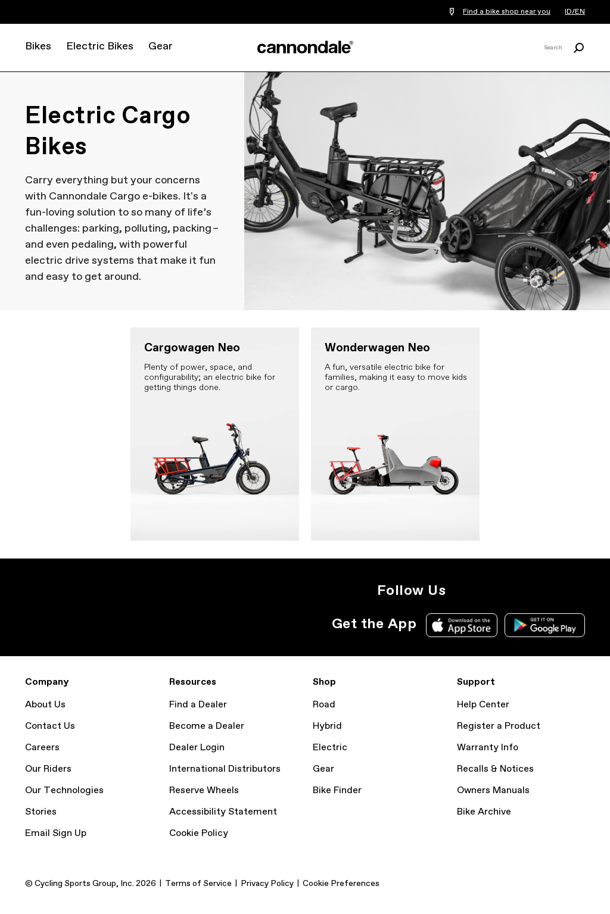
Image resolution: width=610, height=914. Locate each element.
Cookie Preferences (341, 883)
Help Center (483, 704)
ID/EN (575, 12)
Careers (42, 747)
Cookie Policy (198, 833)
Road (324, 704)
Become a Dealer (206, 726)
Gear (160, 46)
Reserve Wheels (204, 790)
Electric (330, 747)
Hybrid (327, 726)
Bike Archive (484, 812)
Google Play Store (545, 625)
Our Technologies (64, 790)
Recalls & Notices (495, 769)
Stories (41, 812)
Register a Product (498, 726)
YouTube (512, 591)
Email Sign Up (55, 833)
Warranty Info (487, 747)
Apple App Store (461, 625)
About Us (45, 704)
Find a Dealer (198, 704)
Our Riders (48, 769)
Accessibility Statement (223, 812)
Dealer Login (197, 747)
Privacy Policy (267, 883)
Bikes (38, 46)
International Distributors (225, 769)
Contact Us (50, 726)
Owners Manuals (493, 790)
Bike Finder (337, 790)
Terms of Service (198, 883)
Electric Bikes (99, 46)
